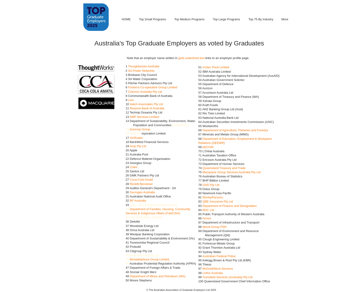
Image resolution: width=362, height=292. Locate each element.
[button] (96, 68)
